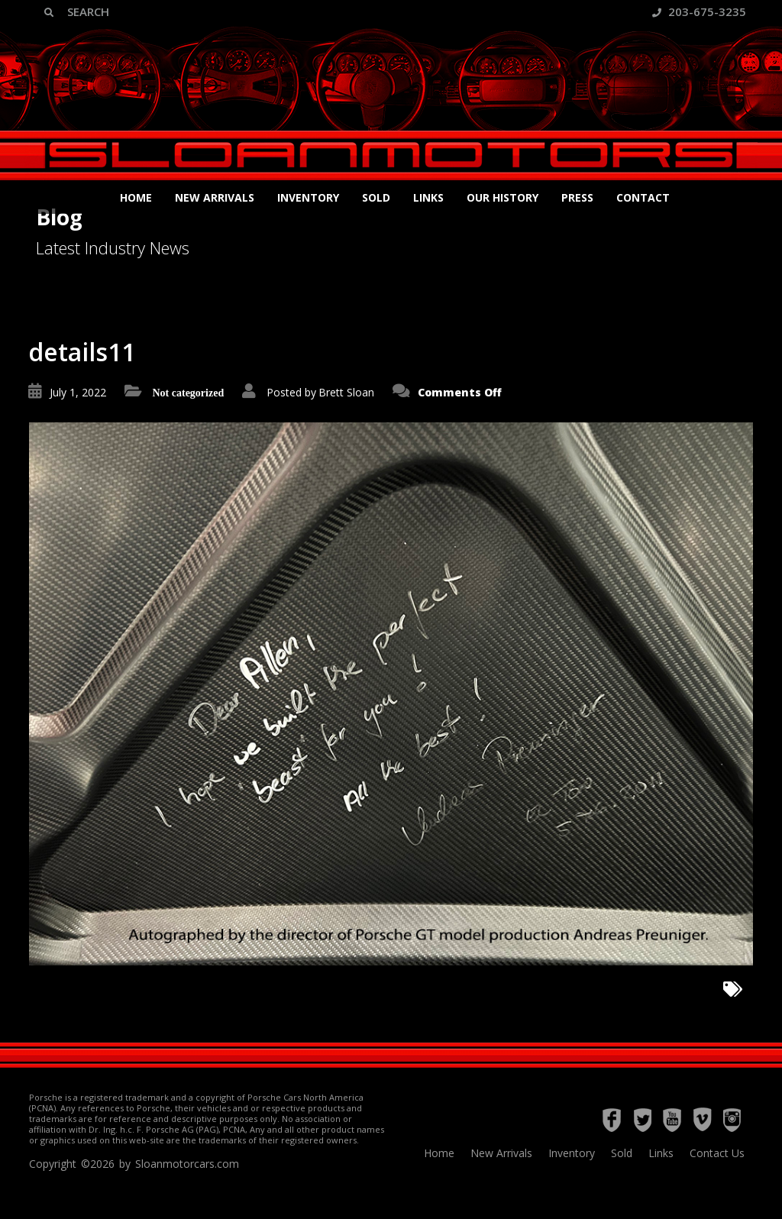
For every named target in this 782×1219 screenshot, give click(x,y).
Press (577, 197)
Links (428, 197)
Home (136, 197)
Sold (376, 197)
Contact (643, 197)
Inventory (308, 197)
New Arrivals (214, 197)
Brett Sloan (346, 392)
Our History (502, 197)
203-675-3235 (699, 11)
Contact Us (717, 1153)
